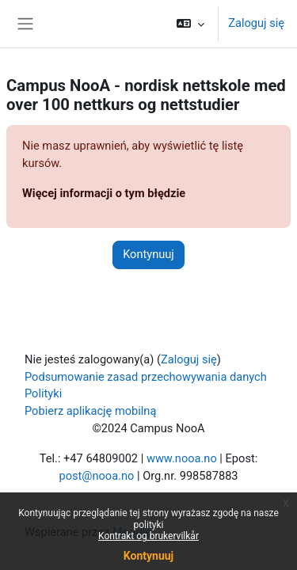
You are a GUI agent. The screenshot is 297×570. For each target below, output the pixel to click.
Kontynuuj (148, 555)
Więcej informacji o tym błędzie (103, 193)
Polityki (43, 393)
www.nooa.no (182, 458)
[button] (190, 24)
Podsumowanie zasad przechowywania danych (146, 377)
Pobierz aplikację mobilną (90, 411)
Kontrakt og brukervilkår (148, 536)
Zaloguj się (256, 23)
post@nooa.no (96, 476)
